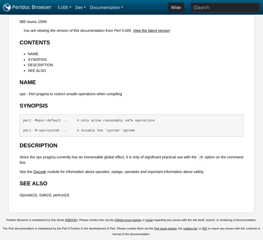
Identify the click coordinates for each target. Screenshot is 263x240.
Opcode (39, 172)
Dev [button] (79, 7)
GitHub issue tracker (128, 220)
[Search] (225, 7)
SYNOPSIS (37, 59)
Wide (176, 7)
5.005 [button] (63, 7)
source (31, 21)
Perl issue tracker (165, 228)
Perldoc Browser (27, 7)
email (149, 220)
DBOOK (71, 220)
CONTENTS (35, 42)
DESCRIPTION (40, 65)
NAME (33, 54)
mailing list (190, 228)
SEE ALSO (37, 71)
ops (22, 21)
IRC (204, 228)
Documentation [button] (105, 7)
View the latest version (151, 30)
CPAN (42, 21)
